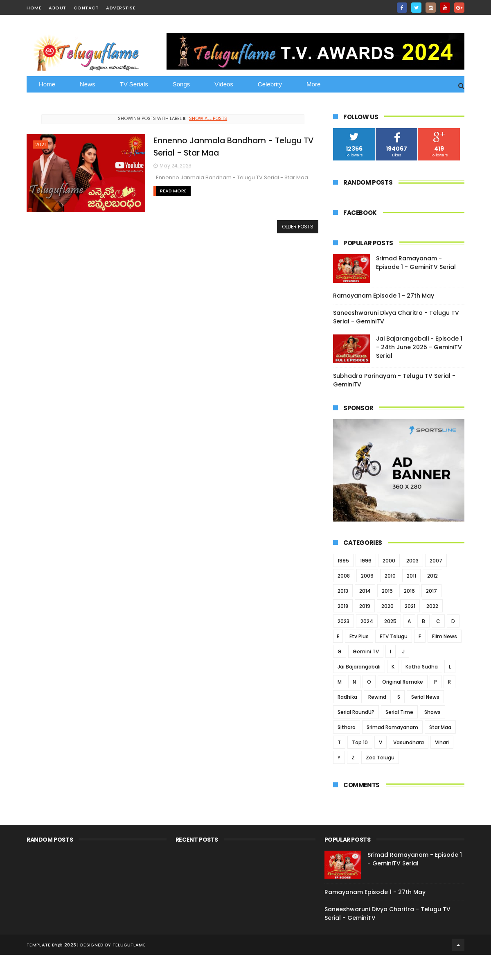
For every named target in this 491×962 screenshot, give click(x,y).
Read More (173, 190)
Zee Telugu (380, 757)
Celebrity (270, 84)
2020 (387, 606)
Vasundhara (408, 742)
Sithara (347, 727)
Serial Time (399, 712)
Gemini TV (366, 651)
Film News (444, 636)
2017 (431, 590)
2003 (412, 560)
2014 (365, 590)
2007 (436, 560)
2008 (344, 575)
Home (47, 84)
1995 (343, 560)
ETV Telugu (394, 636)
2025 (390, 621)
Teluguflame (129, 945)
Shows (432, 712)
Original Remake (402, 681)
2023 (343, 621)
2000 (389, 560)
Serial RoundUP (356, 712)
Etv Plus (359, 636)
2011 (411, 575)
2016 (409, 590)
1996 (366, 560)
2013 (343, 590)
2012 (432, 575)
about (57, 8)
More (313, 84)
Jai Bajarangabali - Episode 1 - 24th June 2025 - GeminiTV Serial (419, 347)
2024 (366, 621)
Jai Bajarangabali (359, 666)
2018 (343, 606)
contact (86, 8)
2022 (432, 606)
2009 (367, 575)
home (34, 8)
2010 (390, 575)
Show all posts (208, 118)
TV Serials (134, 84)
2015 (387, 590)
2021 (40, 144)
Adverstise (120, 8)
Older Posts (297, 226)
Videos (223, 84)
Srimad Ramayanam (392, 727)
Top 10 (360, 742)
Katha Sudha (421, 666)
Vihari (442, 742)
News (87, 84)
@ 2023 (67, 945)
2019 (364, 606)
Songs (181, 84)
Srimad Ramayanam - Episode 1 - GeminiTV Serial (416, 262)
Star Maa (440, 727)
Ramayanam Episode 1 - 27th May (383, 295)
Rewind (377, 696)
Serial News (425, 696)
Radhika (347, 696)
